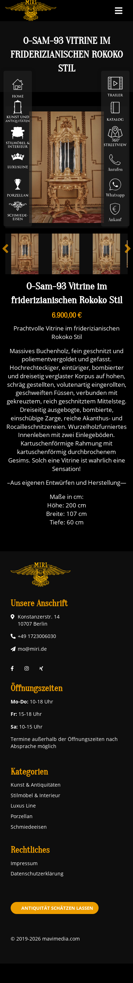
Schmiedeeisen (29, 826)
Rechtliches (30, 850)
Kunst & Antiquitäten (36, 784)
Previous (10, 253)
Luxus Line (23, 805)
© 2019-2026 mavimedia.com (45, 938)
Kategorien (29, 772)
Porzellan (22, 816)
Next (122, 253)
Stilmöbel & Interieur (35, 795)
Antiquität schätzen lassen (57, 908)
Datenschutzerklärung (37, 873)
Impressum (24, 863)
